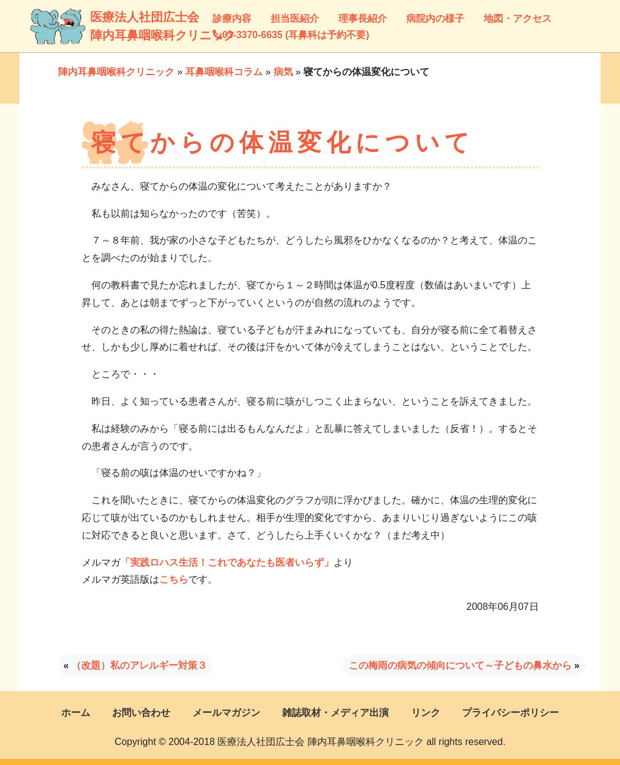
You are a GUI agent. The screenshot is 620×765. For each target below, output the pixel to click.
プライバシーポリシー (510, 712)
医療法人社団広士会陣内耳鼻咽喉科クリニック (102, 26)
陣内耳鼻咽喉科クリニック (116, 72)
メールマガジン (226, 712)
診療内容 (232, 18)
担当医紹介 (295, 18)
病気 (283, 72)
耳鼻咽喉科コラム (224, 72)
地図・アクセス (518, 18)
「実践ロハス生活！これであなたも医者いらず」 (227, 562)
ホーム (75, 712)
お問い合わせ (141, 712)
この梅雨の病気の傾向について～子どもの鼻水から (460, 665)
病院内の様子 (435, 18)
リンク (425, 712)
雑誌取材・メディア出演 (335, 712)
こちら (173, 579)
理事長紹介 (362, 18)
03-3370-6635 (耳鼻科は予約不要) (291, 35)
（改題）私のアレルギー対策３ (139, 665)
